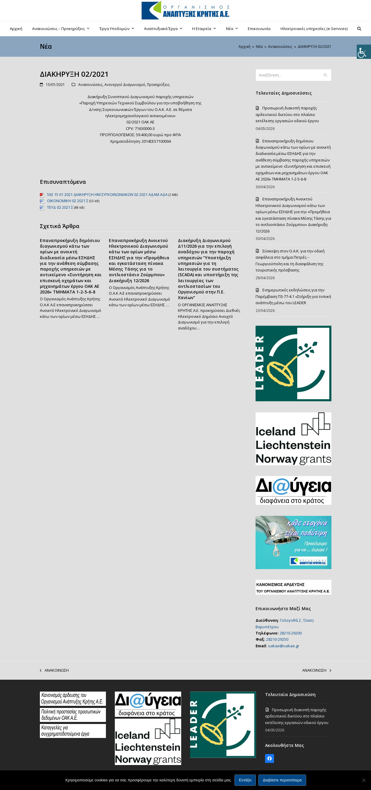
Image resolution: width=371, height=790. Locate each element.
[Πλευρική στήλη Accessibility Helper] (364, 52)
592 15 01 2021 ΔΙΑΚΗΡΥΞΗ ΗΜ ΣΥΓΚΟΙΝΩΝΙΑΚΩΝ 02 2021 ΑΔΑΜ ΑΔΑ (107, 194)
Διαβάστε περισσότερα (282, 780)
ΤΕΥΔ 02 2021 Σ (60, 207)
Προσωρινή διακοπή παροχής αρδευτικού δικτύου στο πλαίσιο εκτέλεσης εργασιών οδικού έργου (287, 114)
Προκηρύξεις (158, 84)
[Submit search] (325, 75)
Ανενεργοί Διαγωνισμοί (124, 84)
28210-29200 (291, 633)
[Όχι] (364, 780)
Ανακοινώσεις (90, 84)
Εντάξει (245, 780)
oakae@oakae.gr (283, 645)
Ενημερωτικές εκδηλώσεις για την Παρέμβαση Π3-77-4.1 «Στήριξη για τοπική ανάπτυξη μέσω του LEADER (293, 296)
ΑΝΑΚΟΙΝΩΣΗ (54, 670)
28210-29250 (277, 639)
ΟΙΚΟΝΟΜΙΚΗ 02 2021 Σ (67, 200)
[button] (359, 28)
